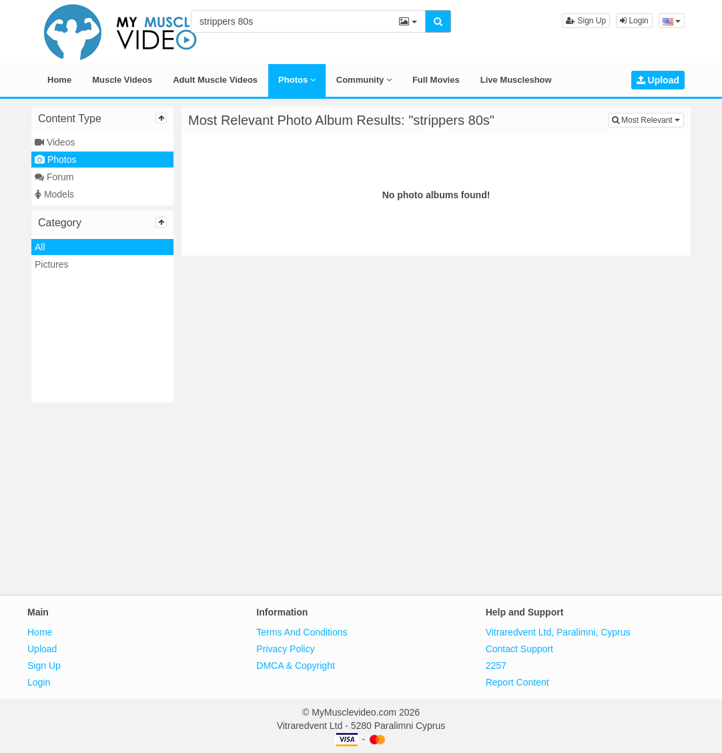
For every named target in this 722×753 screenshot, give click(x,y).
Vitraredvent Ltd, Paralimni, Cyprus (558, 632)
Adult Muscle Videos (215, 80)
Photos (297, 80)
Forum (54, 177)
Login (634, 20)
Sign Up (586, 20)
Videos (55, 142)
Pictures (52, 264)
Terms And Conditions (301, 632)
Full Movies (436, 80)
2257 (496, 665)
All (40, 247)
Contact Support (519, 649)
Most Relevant (648, 119)
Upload (658, 80)
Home (59, 80)
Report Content (517, 682)
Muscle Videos (122, 80)
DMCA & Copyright (295, 665)
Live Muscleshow (516, 80)
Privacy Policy (285, 649)
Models (54, 194)
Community (364, 80)
